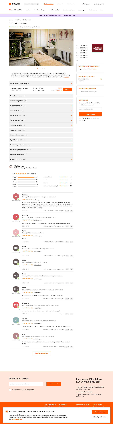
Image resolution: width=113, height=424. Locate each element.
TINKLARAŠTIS (48, 407)
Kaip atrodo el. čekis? (90, 91)
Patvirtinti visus (100, 412)
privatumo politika (28, 390)
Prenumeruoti (90, 138)
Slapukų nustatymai (100, 417)
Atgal (11, 20)
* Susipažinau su (90, 143)
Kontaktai (60, 4)
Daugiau (66, 77)
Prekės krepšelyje (99, 4)
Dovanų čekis (70, 4)
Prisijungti (87, 4)
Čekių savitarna (48, 4)
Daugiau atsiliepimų (41, 353)
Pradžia (18, 20)
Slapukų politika (17, 419)
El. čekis (61, 407)
